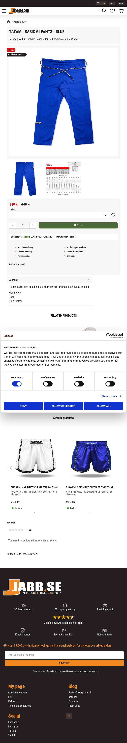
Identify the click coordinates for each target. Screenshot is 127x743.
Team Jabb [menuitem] (74, 705)
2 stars (12, 529)
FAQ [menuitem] (10, 697)
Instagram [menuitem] (13, 726)
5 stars (21, 529)
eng (121, 3)
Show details (109, 396)
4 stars (18, 529)
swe (112, 3)
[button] (6, 11)
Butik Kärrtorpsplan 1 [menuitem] (79, 692)
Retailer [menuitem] (72, 697)
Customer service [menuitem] (17, 692)
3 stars (15, 529)
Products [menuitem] (73, 701)
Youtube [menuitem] (12, 735)
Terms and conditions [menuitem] (19, 705)
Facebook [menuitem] (13, 722)
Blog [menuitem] (72, 686)
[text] (14, 204)
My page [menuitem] (16, 686)
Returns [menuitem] (12, 701)
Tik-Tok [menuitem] (12, 730)
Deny (23, 405)
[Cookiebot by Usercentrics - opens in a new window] (108, 335)
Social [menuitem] (14, 716)
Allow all (103, 405)
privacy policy (92, 671)
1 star (9, 529)
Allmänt (13, 279)
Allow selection (64, 405)
